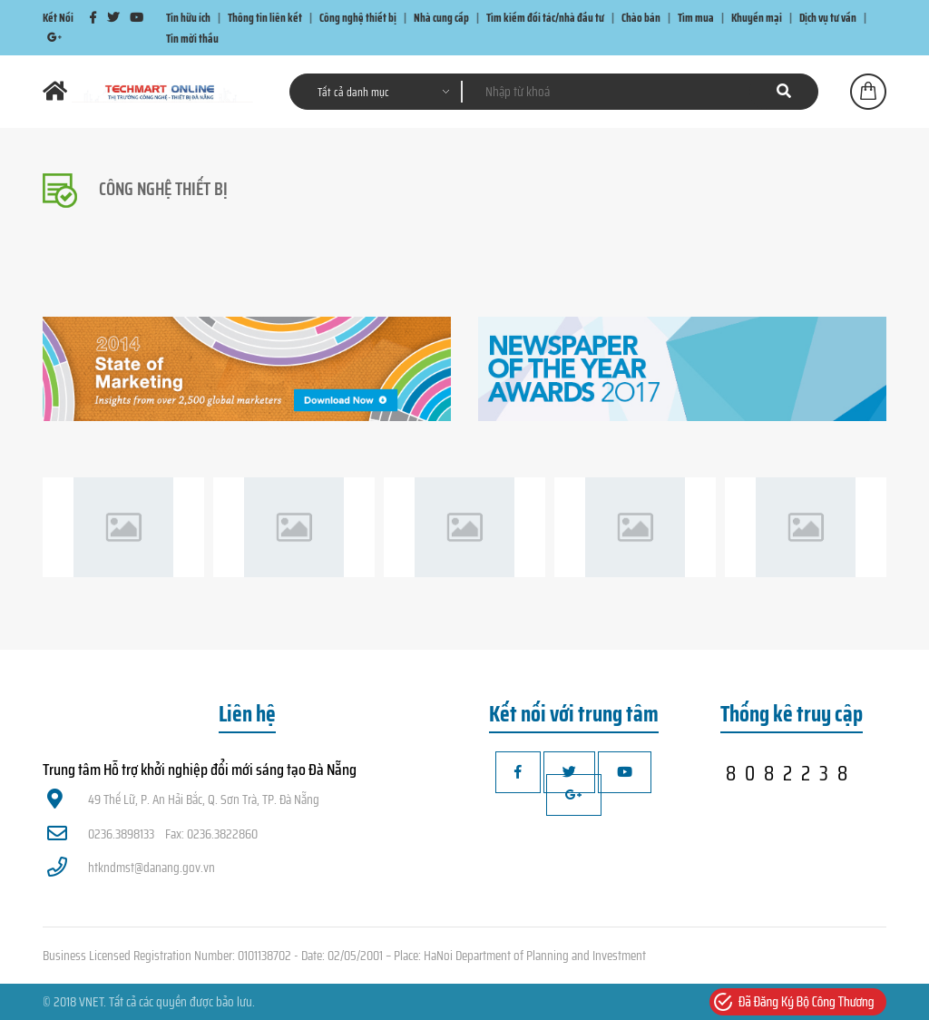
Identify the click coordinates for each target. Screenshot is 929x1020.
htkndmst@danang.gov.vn (131, 867)
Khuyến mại (756, 17)
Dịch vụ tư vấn (827, 17)
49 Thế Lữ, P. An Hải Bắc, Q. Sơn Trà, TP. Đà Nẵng (183, 799)
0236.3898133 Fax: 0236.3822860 (152, 834)
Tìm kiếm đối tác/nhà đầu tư (545, 17)
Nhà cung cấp (441, 17)
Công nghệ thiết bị (357, 17)
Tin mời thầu (192, 37)
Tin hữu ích (188, 17)
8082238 (791, 773)
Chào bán (640, 17)
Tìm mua (696, 17)
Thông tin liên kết (265, 17)
